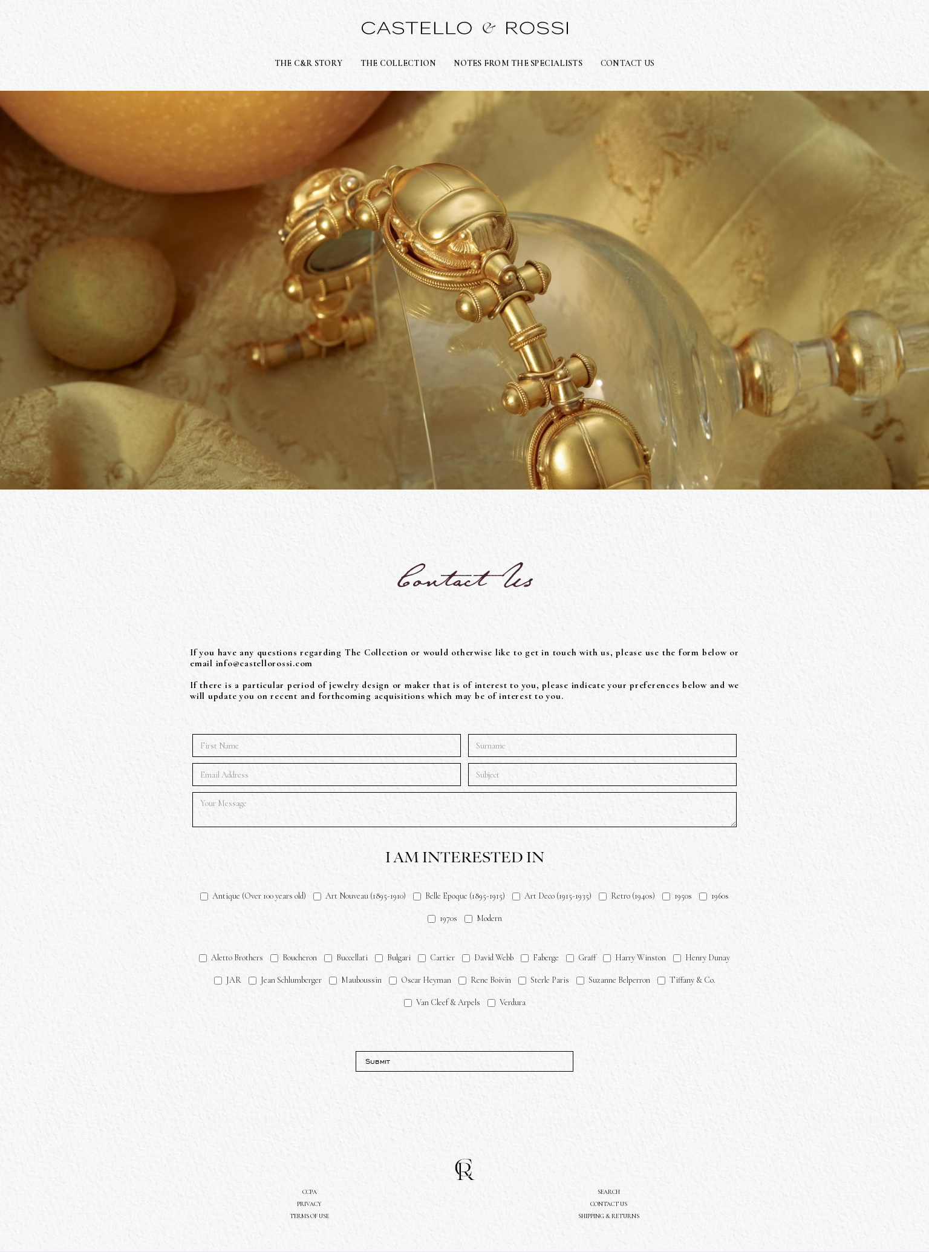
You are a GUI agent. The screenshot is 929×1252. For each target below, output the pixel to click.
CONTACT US (628, 63)
